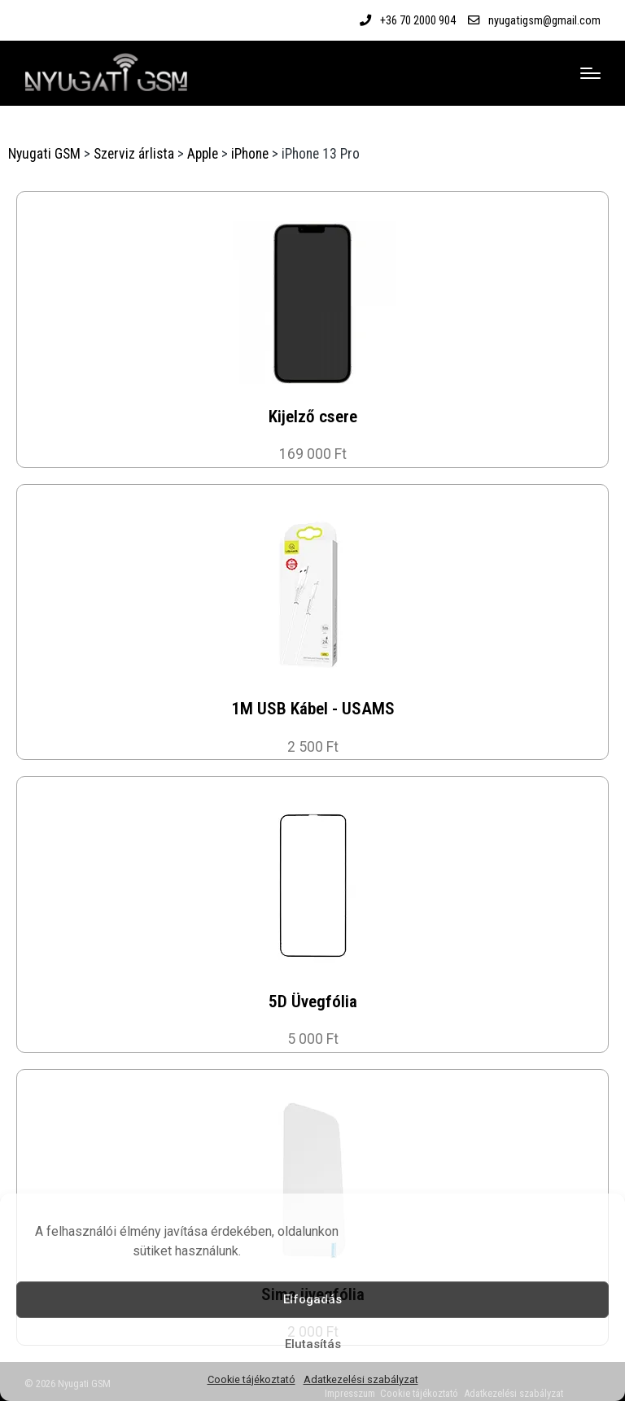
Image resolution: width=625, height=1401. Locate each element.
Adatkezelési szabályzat (361, 1379)
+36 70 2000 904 (418, 20)
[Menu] (590, 73)
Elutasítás (313, 1344)
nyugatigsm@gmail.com (544, 20)
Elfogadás (312, 1299)
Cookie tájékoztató (251, 1379)
